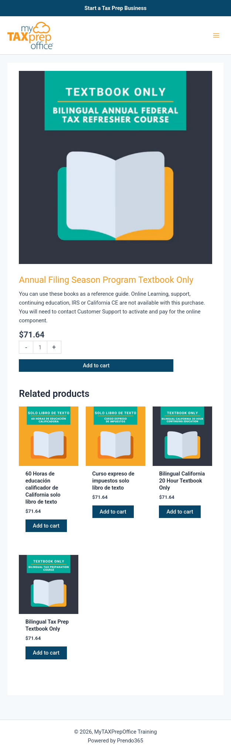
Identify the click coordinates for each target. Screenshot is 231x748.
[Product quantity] (40, 347)
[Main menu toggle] (216, 35)
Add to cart (96, 365)
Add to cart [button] (46, 525)
